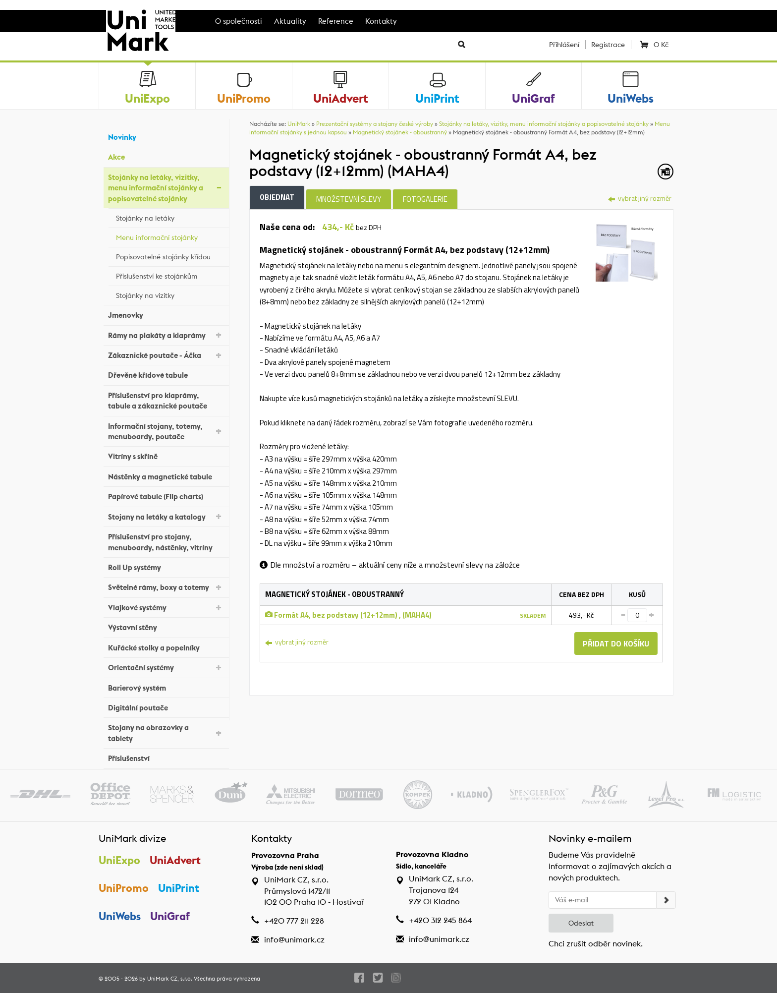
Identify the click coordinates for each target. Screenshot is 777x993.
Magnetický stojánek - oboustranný (400, 132)
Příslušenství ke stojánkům (170, 274)
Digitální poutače (166, 706)
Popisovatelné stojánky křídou (170, 255)
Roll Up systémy (166, 566)
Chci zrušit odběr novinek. (596, 943)
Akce (166, 156)
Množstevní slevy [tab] (348, 199)
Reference (335, 21)
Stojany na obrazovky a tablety (166, 733)
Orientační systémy (166, 667)
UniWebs (120, 916)
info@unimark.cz (294, 939)
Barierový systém (166, 686)
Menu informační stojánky (170, 236)
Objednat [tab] (277, 197)
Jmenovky (166, 314)
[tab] (627, 249)
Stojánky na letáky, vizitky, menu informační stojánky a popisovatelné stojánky (166, 188)
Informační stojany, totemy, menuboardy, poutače (166, 431)
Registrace (608, 45)
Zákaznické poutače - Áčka (166, 355)
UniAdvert (175, 860)
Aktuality (290, 21)
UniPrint (178, 888)
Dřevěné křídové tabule (166, 374)
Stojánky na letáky (170, 216)
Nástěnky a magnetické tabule (166, 475)
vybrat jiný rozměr (639, 198)
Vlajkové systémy (166, 607)
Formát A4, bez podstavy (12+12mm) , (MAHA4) (348, 615)
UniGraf (170, 916)
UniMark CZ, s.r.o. (169, 978)
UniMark (298, 123)
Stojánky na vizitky (170, 294)
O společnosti (238, 21)
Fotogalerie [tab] (425, 199)
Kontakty (381, 21)
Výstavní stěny (166, 626)
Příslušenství (166, 757)
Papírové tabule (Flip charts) (166, 495)
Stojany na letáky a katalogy (166, 516)
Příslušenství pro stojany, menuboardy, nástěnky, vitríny (166, 542)
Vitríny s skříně (166, 455)
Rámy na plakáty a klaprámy (166, 334)
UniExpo (119, 860)
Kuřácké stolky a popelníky (166, 646)
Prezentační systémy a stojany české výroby (374, 123)
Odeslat (581, 923)
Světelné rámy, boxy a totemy (166, 587)
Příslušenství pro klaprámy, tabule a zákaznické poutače (166, 400)
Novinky (166, 136)
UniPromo (124, 888)
